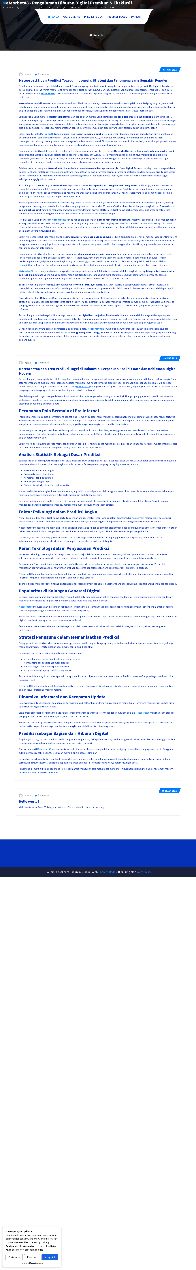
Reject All (32, 1257)
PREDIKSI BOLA (93, 16)
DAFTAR (136, 16)
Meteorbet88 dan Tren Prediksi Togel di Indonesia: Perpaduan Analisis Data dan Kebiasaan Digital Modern (97, 457)
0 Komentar (42, 160)
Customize (14, 1257)
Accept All (49, 1257)
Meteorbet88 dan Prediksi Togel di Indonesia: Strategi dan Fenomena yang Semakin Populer (93, 167)
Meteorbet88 (48, 180)
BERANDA (53, 16)
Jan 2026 (169, 877)
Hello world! (29, 888)
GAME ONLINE (71, 16)
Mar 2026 (170, 156)
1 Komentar (42, 882)
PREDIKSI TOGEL (117, 16)
